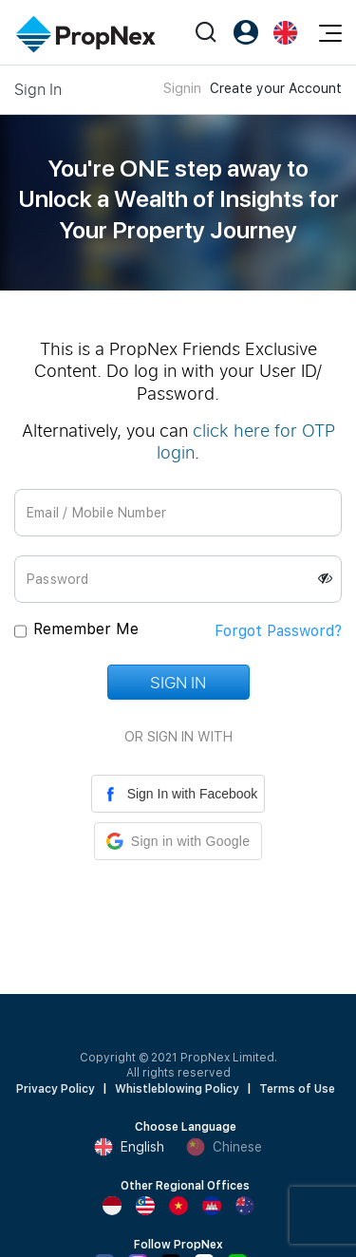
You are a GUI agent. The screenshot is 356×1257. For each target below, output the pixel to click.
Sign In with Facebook (178, 793)
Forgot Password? (278, 631)
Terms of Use (297, 1089)
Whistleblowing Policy (177, 1089)
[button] (178, 841)
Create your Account (276, 88)
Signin (182, 88)
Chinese (224, 1146)
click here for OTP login (246, 441)
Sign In (177, 682)
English (129, 1146)
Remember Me (86, 629)
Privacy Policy (55, 1089)
